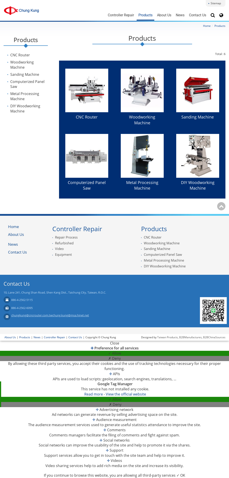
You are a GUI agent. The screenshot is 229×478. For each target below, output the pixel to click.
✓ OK (180, 475)
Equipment (63, 254)
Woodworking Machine (22, 65)
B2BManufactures (190, 337)
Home (207, 26)
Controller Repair (121, 15)
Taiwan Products (167, 337)
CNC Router (20, 55)
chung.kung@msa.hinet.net (70, 315)
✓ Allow (114, 353)
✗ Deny (114, 358)
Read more (94, 394)
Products (145, 15)
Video (59, 248)
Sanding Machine (24, 74)
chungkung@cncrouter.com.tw (31, 315)
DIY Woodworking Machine (25, 109)
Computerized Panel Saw (27, 84)
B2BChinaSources (214, 337)
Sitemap (216, 3)
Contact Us (197, 15)
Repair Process (66, 237)
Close (114, 343)
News (180, 15)
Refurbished (64, 243)
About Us (164, 15)
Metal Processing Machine (24, 96)
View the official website (126, 394)
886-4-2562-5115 (22, 300)
